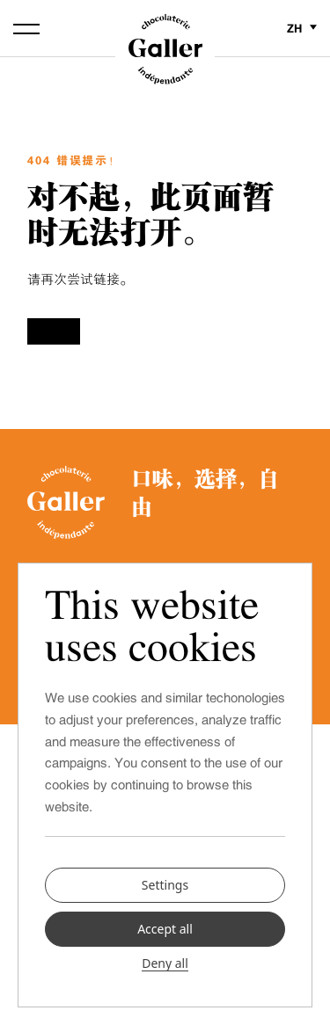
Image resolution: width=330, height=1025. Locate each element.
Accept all (165, 928)
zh (302, 28)
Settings (165, 884)
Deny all (165, 963)
